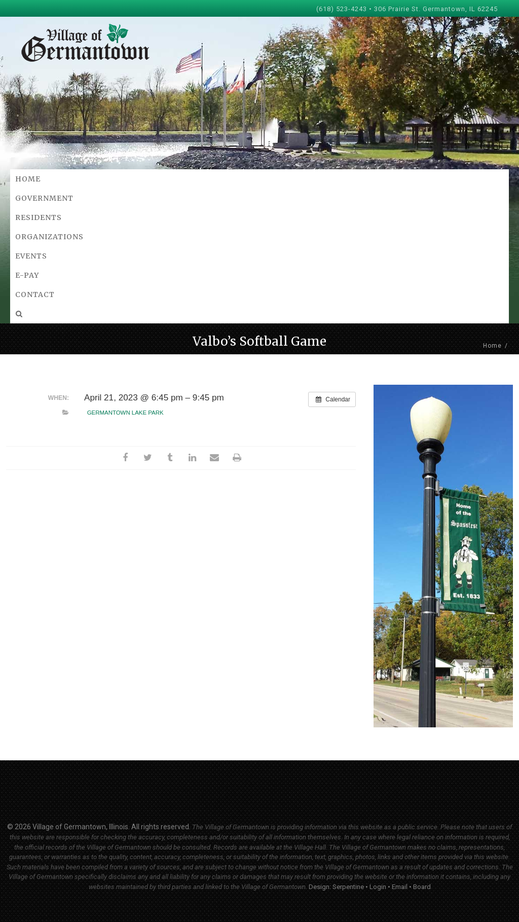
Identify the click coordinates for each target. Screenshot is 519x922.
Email (399, 887)
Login (377, 887)
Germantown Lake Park (125, 413)
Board (422, 887)
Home (492, 345)
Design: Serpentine (336, 887)
